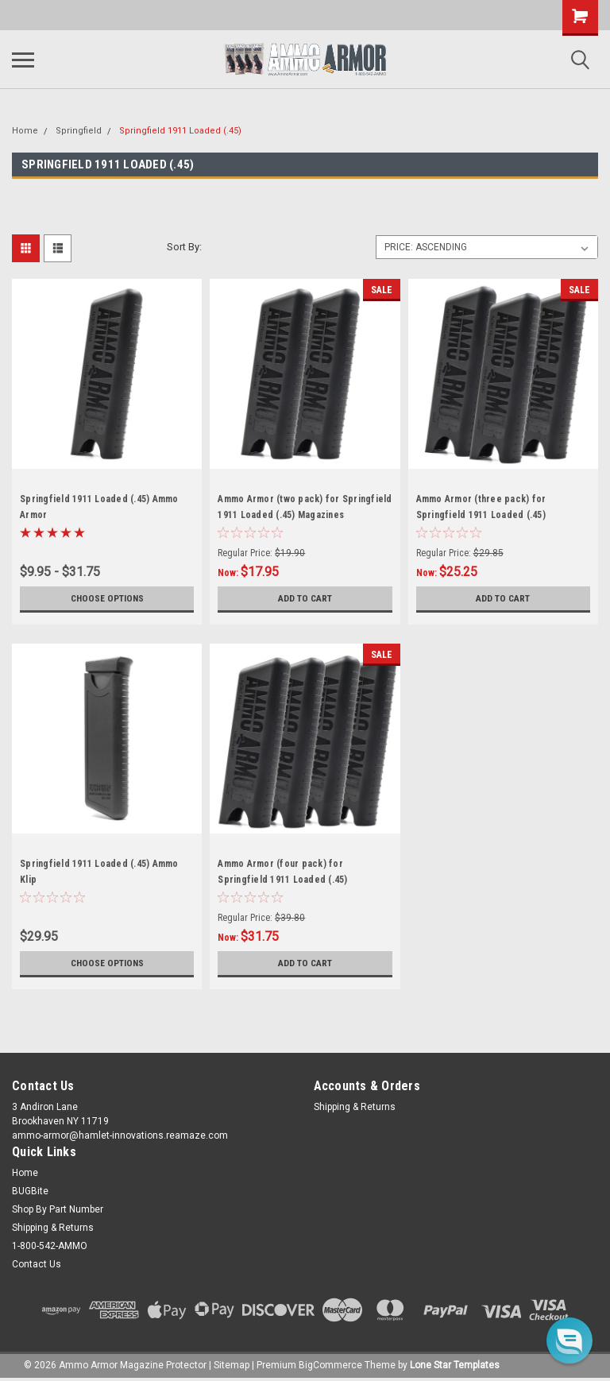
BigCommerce (330, 1365)
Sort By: (184, 247)
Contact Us (36, 1264)
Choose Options (107, 598)
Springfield (79, 131)
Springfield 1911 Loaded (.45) (180, 131)
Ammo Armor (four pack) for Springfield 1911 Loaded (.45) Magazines (282, 879)
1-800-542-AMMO (49, 1245)
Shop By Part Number (57, 1209)
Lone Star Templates (455, 1365)
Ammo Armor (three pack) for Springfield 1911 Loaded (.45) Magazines (481, 514)
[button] (569, 1340)
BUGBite (30, 1191)
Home (25, 131)
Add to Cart (304, 598)
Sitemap (231, 1365)
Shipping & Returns (355, 1106)
